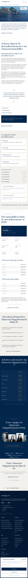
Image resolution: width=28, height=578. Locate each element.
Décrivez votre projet (7, 33)
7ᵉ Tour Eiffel (3, 540)
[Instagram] (4, 514)
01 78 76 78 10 (16, 480)
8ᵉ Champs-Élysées (5, 542)
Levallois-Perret (18, 542)
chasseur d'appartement (15, 300)
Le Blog (2, 552)
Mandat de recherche (19, 528)
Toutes (16, 546)
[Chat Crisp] (12, 514)
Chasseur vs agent (18, 526)
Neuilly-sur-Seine (18, 538)
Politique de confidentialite (6, 564)
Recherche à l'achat (5, 520)
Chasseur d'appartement (20, 520)
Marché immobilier (5, 554)
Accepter (14, 569)
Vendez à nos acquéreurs (6, 526)
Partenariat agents (18, 530)
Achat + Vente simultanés (6, 524)
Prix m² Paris (3, 556)
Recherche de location (5, 522)
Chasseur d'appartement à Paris (6, 499)
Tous (2, 546)
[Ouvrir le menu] (26, 2)
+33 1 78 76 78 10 (5, 505)
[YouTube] (7, 514)
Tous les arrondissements (13, 488)
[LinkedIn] (2, 514)
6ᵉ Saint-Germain (4, 538)
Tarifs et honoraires (19, 522)
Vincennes (17, 544)
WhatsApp (4, 509)
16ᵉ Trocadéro (4, 544)
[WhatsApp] (9, 514)
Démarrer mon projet (13, 477)
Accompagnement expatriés (7, 528)
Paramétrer (14, 572)
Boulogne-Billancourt (19, 540)
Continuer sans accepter (14, 575)
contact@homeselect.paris (7, 507)
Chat (2, 511)
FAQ (16, 532)
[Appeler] (24, 2)
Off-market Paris (18, 524)
